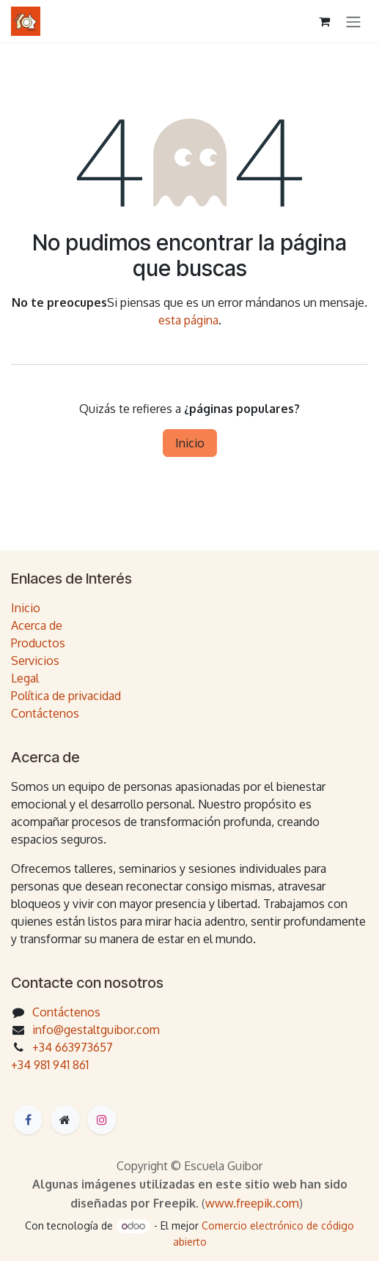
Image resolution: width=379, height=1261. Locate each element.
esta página (188, 320)
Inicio (190, 443)
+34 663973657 (72, 1047)
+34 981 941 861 (50, 1064)
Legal (25, 678)
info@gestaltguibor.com (96, 1029)
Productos (38, 643)
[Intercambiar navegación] (353, 21)
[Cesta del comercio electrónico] (324, 21)
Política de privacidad (66, 695)
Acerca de (36, 625)
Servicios (35, 660)
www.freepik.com (252, 1203)
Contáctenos (45, 713)
